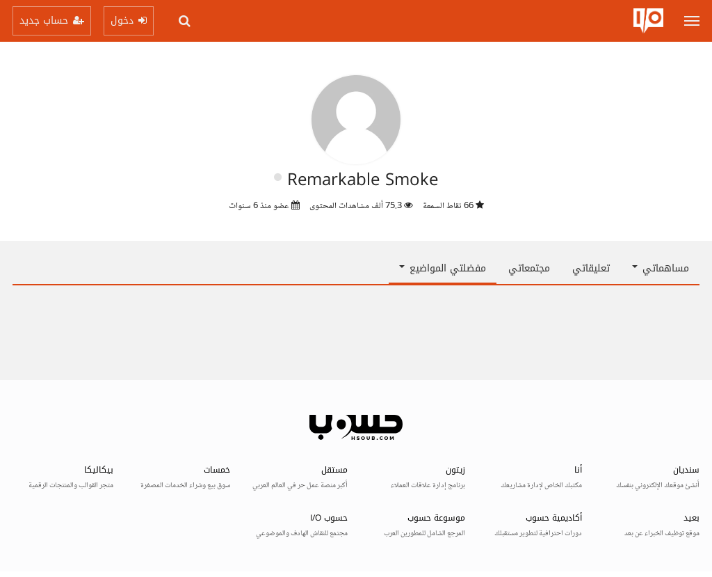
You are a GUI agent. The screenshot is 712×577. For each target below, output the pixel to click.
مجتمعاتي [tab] (529, 268)
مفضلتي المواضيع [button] (442, 268)
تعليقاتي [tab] (591, 268)
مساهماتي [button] (660, 268)
